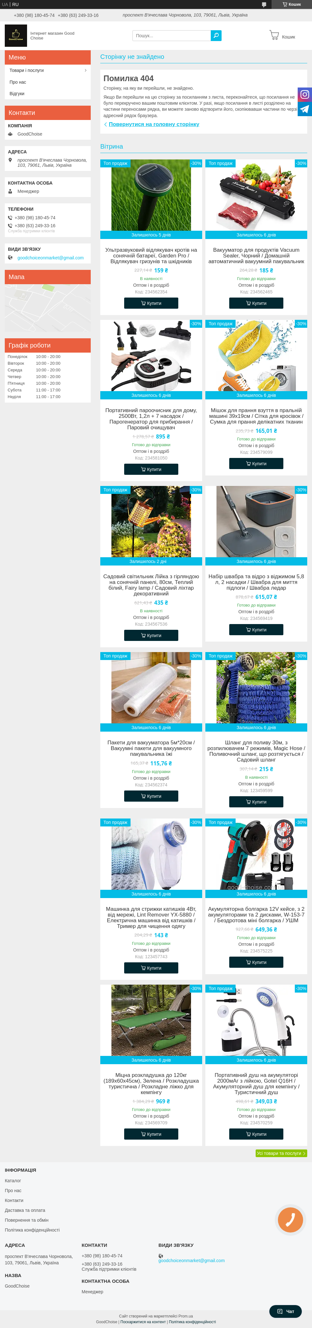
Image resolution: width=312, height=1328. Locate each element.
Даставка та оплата (25, 1210)
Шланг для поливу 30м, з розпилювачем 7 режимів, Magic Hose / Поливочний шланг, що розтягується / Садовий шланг (256, 751)
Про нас (18, 82)
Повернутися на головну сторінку (154, 124)
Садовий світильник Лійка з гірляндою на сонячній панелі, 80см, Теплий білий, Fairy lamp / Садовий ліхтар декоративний (151, 585)
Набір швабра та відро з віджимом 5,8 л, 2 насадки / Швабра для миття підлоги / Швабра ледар (256, 582)
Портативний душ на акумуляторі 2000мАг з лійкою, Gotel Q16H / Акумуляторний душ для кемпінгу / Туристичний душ (256, 1083)
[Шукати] (216, 35)
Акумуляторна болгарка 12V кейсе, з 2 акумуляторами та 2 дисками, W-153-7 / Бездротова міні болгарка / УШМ (256, 915)
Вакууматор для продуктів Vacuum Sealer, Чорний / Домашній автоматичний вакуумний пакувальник (256, 255)
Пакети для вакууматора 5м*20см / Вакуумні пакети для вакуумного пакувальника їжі (151, 748)
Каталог (13, 1180)
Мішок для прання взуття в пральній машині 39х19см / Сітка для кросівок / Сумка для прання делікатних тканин (256, 416)
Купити (154, 303)
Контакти (14, 1200)
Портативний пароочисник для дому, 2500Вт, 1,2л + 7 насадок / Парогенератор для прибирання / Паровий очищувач (151, 419)
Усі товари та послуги (279, 1153)
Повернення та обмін (26, 1220)
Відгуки (17, 93)
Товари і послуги (27, 70)
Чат (285, 1311)
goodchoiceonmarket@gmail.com (51, 257)
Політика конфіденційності (32, 1230)
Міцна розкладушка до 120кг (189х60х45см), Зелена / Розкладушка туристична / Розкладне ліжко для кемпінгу (151, 1083)
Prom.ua (186, 1316)
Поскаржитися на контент (143, 1322)
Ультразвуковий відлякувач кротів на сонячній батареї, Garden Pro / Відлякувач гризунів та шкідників (151, 255)
